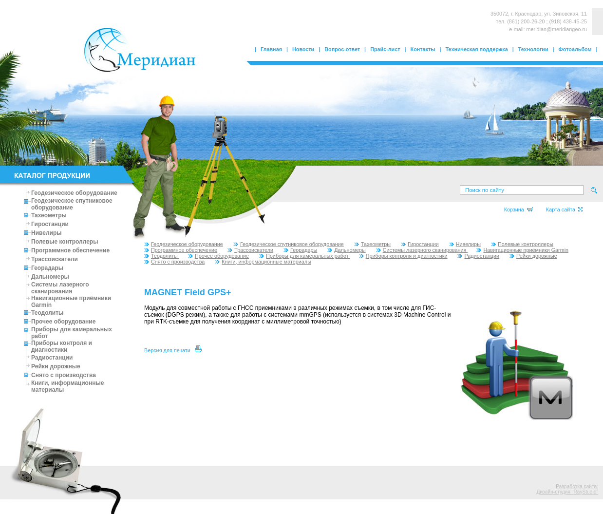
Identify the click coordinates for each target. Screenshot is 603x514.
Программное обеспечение (70, 250)
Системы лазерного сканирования (60, 288)
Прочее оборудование (63, 321)
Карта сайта (564, 209)
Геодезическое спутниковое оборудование (72, 204)
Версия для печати (173, 350)
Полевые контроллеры (64, 241)
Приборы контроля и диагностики (61, 346)
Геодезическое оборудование (74, 193)
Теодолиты (47, 312)
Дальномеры (50, 276)
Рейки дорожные (55, 366)
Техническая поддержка (477, 49)
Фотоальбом (575, 49)
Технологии (533, 49)
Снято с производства (63, 375)
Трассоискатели (54, 259)
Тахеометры (49, 215)
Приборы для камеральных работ (304, 256)
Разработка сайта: (577, 486)
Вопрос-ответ (342, 49)
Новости (303, 49)
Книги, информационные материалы (263, 262)
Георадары (47, 268)
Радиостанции (52, 357)
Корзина (518, 209)
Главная (271, 49)
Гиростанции (50, 224)
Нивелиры (46, 232)
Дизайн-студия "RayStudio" (567, 492)
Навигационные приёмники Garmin (522, 250)
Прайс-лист (385, 49)
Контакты (423, 49)
